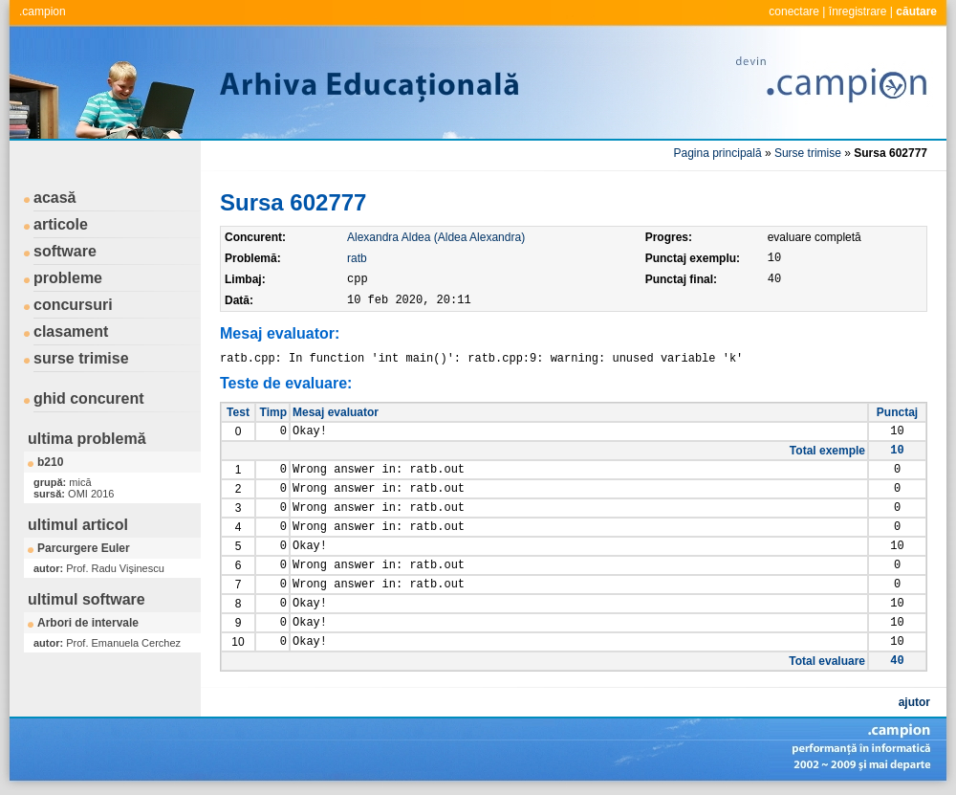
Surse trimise (807, 153)
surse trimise (81, 358)
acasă (54, 197)
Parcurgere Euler (83, 548)
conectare (794, 11)
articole (60, 224)
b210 (50, 462)
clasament (70, 331)
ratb (357, 258)
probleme (67, 278)
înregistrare (858, 11)
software (65, 251)
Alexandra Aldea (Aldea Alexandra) (436, 237)
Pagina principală (718, 153)
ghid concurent (88, 398)
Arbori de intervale (88, 622)
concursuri (73, 305)
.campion (42, 11)
